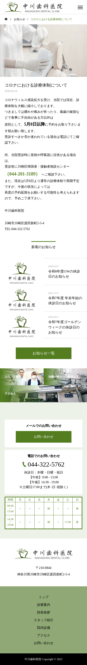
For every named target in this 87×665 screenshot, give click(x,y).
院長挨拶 (43, 612)
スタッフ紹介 (43, 620)
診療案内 (43, 605)
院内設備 (43, 627)
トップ (43, 597)
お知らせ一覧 (43, 353)
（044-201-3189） (22, 173)
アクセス (43, 635)
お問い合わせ (43, 436)
